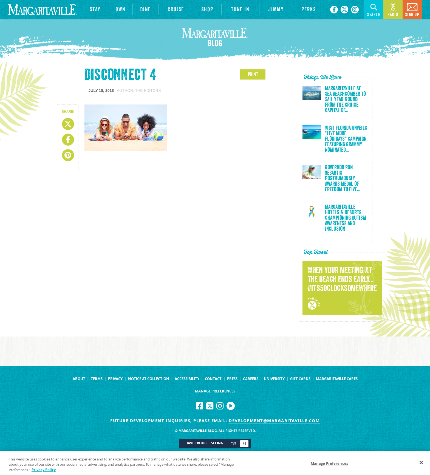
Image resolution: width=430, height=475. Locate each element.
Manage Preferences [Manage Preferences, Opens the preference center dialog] (329, 465)
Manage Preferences (215, 391)
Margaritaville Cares (337, 379)
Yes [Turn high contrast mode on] (233, 443)
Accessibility (187, 379)
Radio (392, 9)
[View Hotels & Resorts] (95, 9)
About (79, 379)
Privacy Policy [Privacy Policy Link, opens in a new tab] (44, 471)
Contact (213, 379)
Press (232, 379)
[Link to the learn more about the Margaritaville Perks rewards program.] (308, 9)
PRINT (253, 74)
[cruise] (176, 9)
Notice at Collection (148, 379)
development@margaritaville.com (274, 420)
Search (374, 9)
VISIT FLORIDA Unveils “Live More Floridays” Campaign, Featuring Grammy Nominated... (346, 139)
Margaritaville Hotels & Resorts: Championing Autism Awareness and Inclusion (345, 218)
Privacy (115, 379)
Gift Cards (300, 379)
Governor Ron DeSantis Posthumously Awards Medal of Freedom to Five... (342, 178)
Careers (250, 379)
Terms (97, 379)
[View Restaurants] (145, 9)
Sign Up (412, 9)
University (274, 379)
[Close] (421, 464)
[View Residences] (120, 9)
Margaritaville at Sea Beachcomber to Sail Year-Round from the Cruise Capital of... (345, 99)
